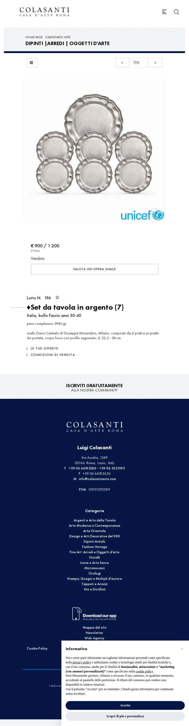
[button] (182, 649)
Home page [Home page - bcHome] (34, 37)
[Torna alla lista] (32, 63)
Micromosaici (94, 568)
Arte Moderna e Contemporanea (94, 525)
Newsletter (94, 632)
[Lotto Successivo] (155, 63)
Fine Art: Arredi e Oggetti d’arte (94, 552)
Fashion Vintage (94, 546)
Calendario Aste (57, 37)
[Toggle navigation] (164, 11)
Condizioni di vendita (53, 355)
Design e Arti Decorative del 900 (94, 536)
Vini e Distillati (95, 589)
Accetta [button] (125, 705)
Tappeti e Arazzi (95, 584)
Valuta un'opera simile (94, 269)
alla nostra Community (94, 387)
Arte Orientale (94, 531)
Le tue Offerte (44, 348)
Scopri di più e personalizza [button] (125, 716)
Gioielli (94, 557)
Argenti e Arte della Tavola (95, 520)
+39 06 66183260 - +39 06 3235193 (97, 468)
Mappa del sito (95, 627)
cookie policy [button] (144, 671)
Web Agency (94, 638)
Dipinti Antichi (94, 541)
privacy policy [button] (82, 662)
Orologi (95, 573)
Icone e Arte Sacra (94, 562)
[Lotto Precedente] (122, 63)
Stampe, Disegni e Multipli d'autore (94, 578)
